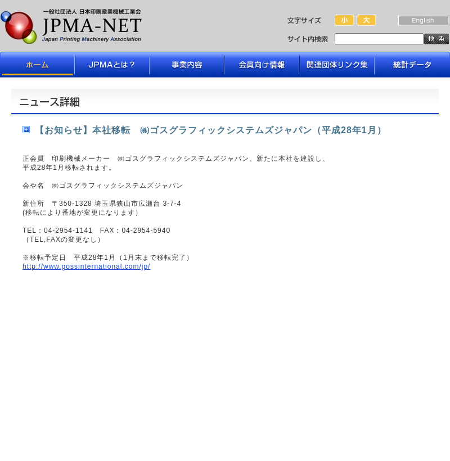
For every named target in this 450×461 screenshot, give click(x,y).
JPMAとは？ (112, 64)
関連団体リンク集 (337, 64)
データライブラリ (412, 64)
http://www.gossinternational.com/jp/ (86, 266)
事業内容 (187, 64)
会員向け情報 (262, 64)
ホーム (37, 64)
